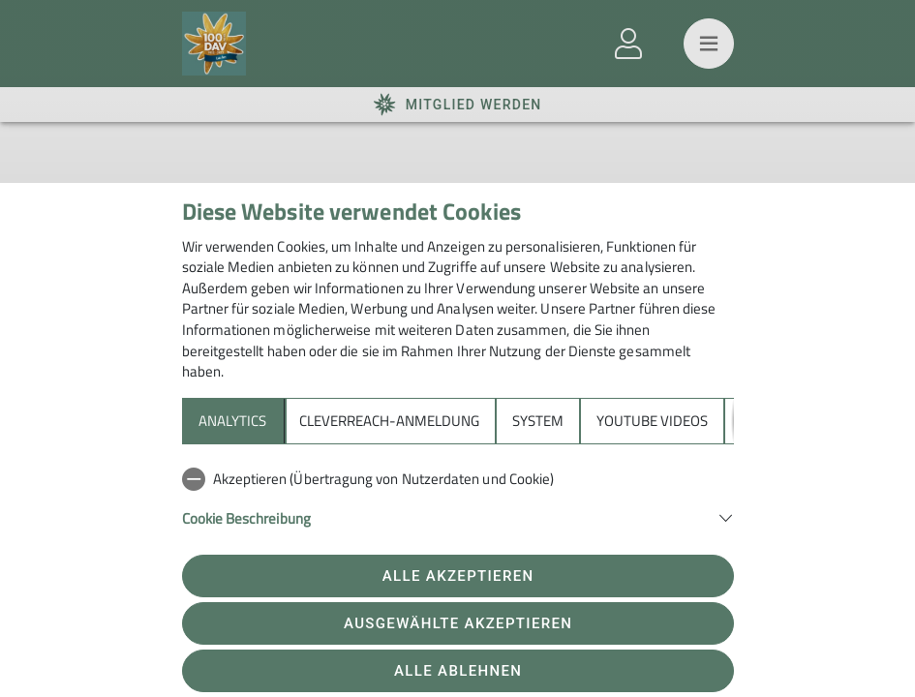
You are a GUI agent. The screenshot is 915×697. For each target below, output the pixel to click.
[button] (458, 516)
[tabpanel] (458, 509)
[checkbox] (458, 479)
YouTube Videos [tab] (652, 420)
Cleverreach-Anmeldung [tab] (389, 420)
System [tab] (538, 420)
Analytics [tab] (232, 420)
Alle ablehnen (458, 671)
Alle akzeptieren (458, 576)
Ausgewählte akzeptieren (458, 623)
